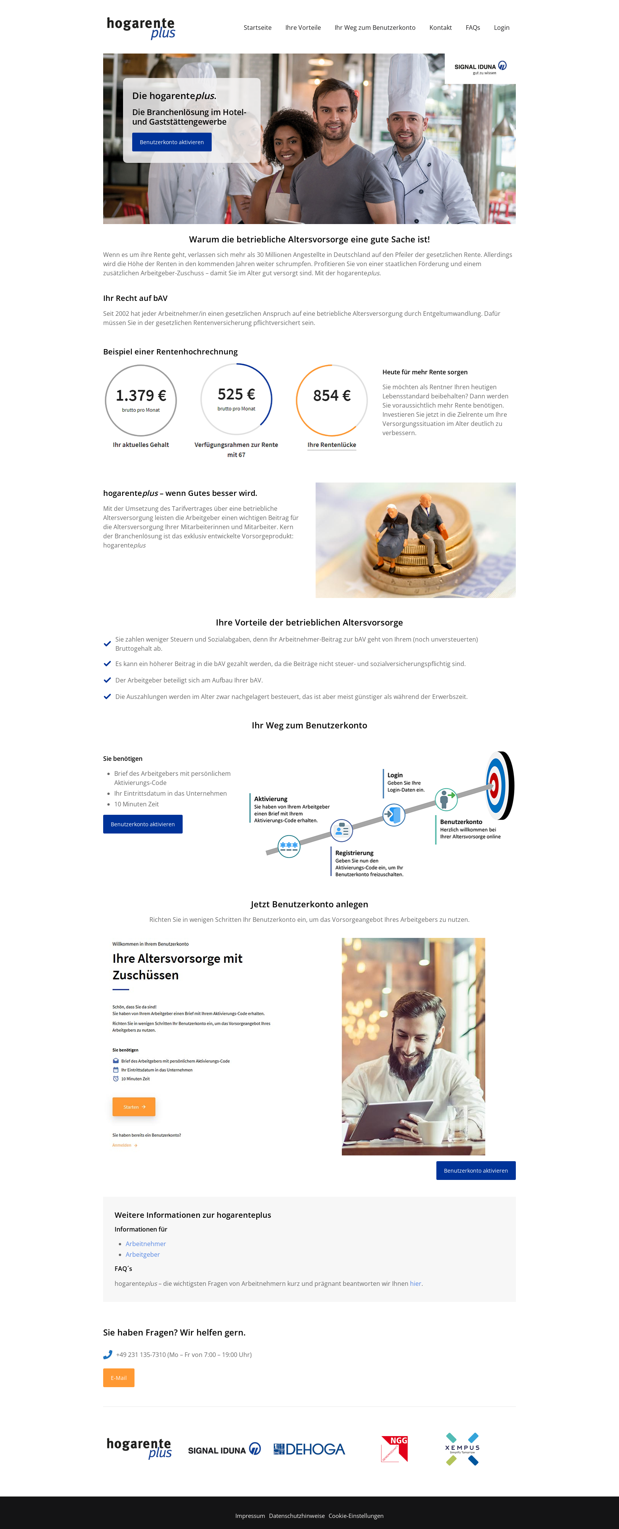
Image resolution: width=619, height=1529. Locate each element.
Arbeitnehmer (146, 1244)
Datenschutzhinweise (297, 1515)
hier (415, 1283)
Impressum (250, 1515)
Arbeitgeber (143, 1254)
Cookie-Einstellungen (356, 1515)
